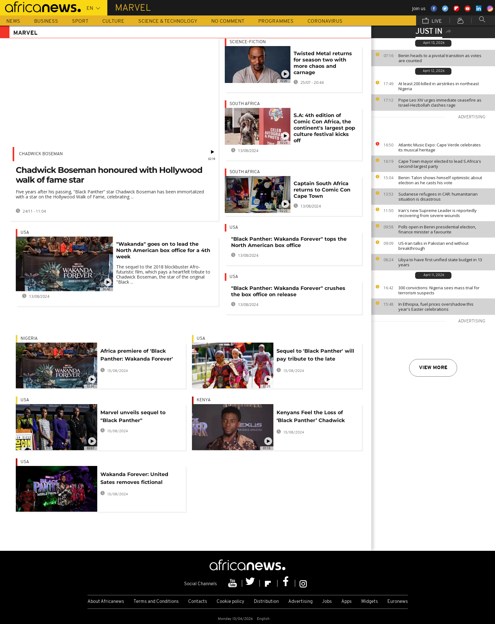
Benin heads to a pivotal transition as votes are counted (439, 58)
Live (432, 21)
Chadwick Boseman (41, 154)
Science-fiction (248, 42)
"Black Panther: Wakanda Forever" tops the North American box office (289, 242)
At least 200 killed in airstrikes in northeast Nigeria (438, 86)
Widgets (369, 601)
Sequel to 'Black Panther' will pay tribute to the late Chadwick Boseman (315, 356)
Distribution (266, 601)
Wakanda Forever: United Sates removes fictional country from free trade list (136, 479)
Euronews (397, 601)
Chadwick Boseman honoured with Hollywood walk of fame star (109, 175)
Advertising (300, 601)
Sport (80, 21)
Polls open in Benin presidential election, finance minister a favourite (437, 229)
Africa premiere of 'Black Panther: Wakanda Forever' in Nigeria (136, 356)
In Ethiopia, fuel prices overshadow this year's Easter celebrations (436, 307)
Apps (346, 601)
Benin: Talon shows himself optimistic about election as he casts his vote (440, 180)
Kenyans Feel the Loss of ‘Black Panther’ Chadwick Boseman (311, 417)
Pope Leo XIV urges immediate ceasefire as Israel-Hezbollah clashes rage (439, 102)
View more (433, 367)
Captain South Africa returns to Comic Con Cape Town (322, 189)
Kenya (204, 400)
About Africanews (105, 601)
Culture (113, 21)
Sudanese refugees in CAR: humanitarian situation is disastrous (438, 196)
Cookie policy (230, 601)
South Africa (245, 104)
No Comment (227, 21)
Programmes (276, 21)
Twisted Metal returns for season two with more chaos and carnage (323, 62)
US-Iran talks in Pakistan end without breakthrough (433, 246)
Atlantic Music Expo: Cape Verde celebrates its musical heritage (439, 147)
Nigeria (29, 338)
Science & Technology (167, 21)
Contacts (197, 601)
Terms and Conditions (156, 601)
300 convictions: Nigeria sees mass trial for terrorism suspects (439, 290)
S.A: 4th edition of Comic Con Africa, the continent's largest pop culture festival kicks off (324, 128)
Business (46, 21)
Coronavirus (325, 21)
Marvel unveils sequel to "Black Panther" (132, 416)
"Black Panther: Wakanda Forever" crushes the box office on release (288, 291)
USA (25, 232)
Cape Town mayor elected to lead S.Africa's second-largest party (439, 164)
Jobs (327, 601)
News (13, 21)
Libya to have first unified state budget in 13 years (440, 262)
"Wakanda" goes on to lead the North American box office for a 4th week (163, 250)
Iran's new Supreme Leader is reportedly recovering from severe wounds (437, 213)
